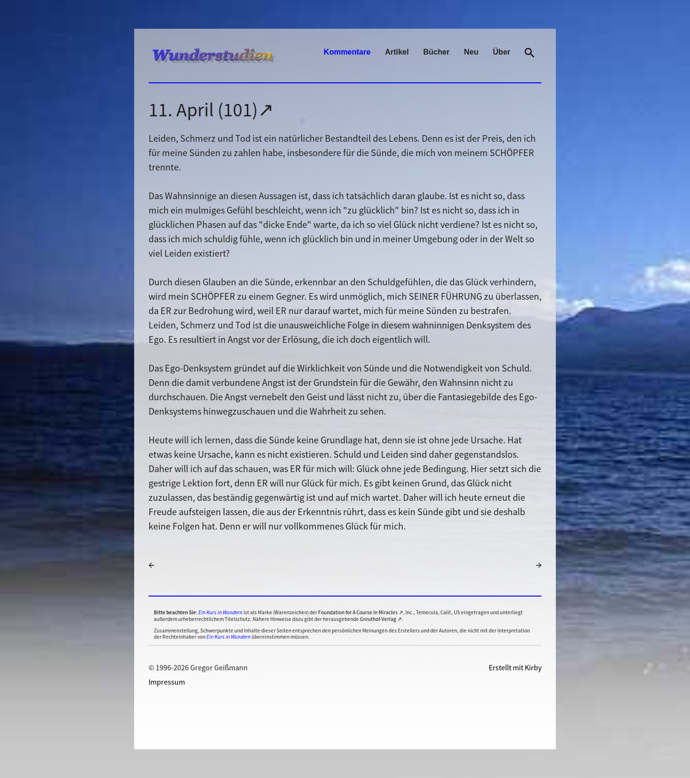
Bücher (436, 52)
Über (501, 52)
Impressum (167, 682)
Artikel (397, 52)
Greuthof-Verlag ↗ (381, 619)
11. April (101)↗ (211, 110)
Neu (471, 52)
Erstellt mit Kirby (515, 667)
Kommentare (347, 52)
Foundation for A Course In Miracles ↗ (360, 612)
